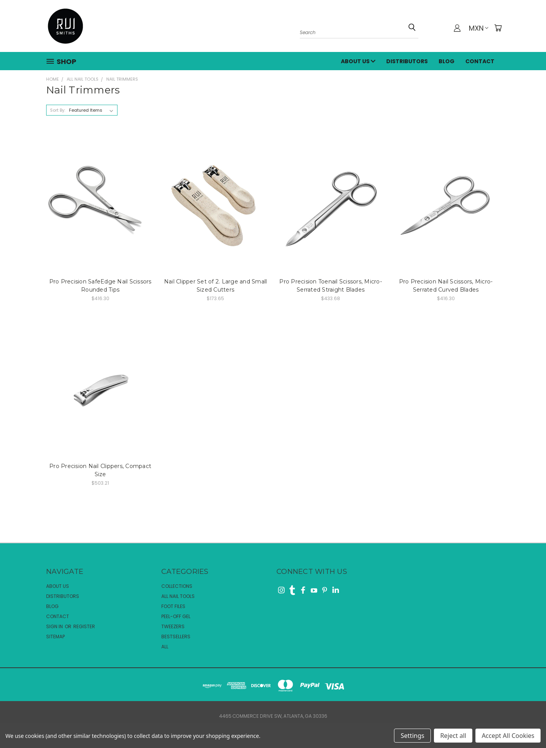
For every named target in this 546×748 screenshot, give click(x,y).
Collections (176, 586)
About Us (358, 61)
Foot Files (173, 606)
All (164, 646)
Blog (446, 61)
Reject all (453, 735)
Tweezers (173, 626)
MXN (478, 28)
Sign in (55, 626)
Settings (412, 735)
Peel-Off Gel (175, 616)
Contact (479, 61)
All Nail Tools (178, 596)
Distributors (407, 61)
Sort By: (57, 110)
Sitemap (55, 636)
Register (84, 626)
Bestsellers (175, 636)
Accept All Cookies (508, 735)
